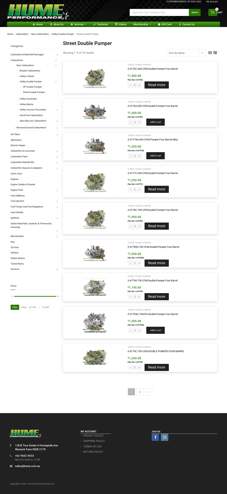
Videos (122, 24)
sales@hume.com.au (27, 466)
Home (39, 24)
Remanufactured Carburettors (31, 127)
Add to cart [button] (155, 122)
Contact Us (188, 24)
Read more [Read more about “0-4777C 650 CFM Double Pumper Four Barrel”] (156, 189)
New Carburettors (40, 34)
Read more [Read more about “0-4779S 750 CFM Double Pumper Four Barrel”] (156, 297)
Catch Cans (16, 173)
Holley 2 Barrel (27, 76)
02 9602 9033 (194, 1)
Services (80, 24)
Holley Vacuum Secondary (33, 109)
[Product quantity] (135, 85)
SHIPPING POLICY (94, 441)
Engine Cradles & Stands (23, 184)
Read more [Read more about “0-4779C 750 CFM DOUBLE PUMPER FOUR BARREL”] (156, 367)
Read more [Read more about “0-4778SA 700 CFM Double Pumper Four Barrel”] (156, 263)
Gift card (167, 24)
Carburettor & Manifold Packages (27, 54)
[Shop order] (186, 52)
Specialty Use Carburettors (33, 120)
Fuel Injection (17, 201)
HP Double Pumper (32, 87)
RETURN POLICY (93, 451)
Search (195, 12)
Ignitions (15, 218)
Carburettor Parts (19, 156)
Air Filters (15, 134)
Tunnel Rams (17, 263)
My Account (212, 1)
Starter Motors (18, 258)
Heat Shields (17, 212)
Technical (102, 24)
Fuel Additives (18, 195)
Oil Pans (15, 247)
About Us (58, 24)
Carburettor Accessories (23, 150)
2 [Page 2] (140, 392)
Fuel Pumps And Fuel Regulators (27, 206)
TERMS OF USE (92, 446)
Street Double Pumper (139, 64)
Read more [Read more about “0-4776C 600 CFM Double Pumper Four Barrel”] (156, 85)
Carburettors (22, 34)
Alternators (16, 140)
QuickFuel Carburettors (31, 115)
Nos (13, 242)
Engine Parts (17, 190)
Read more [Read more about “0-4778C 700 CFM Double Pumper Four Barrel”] (156, 226)
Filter (14, 307)
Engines (15, 179)
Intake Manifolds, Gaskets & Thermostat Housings (31, 225)
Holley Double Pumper (63, 34)
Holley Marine (26, 104)
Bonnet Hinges (18, 145)
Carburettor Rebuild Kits (22, 162)
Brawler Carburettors (30, 70)
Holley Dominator (28, 98)
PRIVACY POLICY (93, 435)
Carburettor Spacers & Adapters (26, 168)
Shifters (15, 252)
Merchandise (142, 24)
